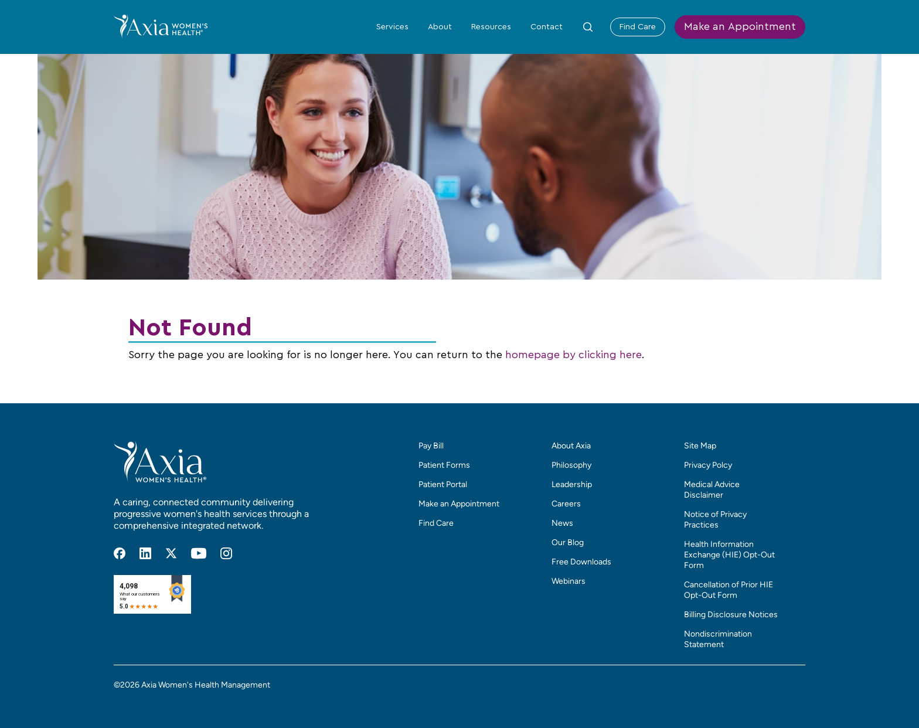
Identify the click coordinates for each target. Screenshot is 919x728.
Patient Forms (444, 465)
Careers (566, 504)
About (440, 27)
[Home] (160, 26)
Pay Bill (431, 446)
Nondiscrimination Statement (718, 639)
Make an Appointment (740, 27)
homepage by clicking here (573, 355)
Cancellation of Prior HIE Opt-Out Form (728, 590)
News (562, 523)
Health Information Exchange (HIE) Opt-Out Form (729, 554)
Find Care (638, 27)
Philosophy (571, 465)
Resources (491, 27)
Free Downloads (581, 562)
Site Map (700, 446)
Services (392, 27)
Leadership (572, 484)
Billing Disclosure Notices (731, 615)
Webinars (569, 581)
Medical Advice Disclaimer (712, 489)
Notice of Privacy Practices (715, 519)
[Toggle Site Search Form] (588, 27)
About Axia (571, 446)
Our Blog (568, 542)
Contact (546, 27)
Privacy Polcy (708, 465)
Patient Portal (442, 484)
